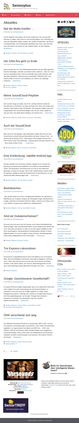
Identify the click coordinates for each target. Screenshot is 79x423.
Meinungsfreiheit (17, 307)
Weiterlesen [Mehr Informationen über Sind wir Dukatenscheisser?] (41, 235)
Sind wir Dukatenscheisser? (21, 216)
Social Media (37, 117)
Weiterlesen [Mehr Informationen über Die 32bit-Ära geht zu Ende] (17, 81)
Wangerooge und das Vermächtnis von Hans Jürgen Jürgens (64, 115)
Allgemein (14, 53)
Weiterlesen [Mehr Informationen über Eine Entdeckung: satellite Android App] (35, 175)
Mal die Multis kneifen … (19, 28)
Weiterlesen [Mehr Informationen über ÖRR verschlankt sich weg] (17, 337)
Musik (24, 117)
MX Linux (8, 87)
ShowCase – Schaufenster (65, 240)
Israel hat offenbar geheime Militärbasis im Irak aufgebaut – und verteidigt (66, 68)
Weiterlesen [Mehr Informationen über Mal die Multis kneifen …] (8, 48)
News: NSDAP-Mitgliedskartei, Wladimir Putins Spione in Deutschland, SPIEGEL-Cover (64, 60)
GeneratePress (48, 420)
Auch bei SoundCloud (17, 125)
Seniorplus (21, 5)
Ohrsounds (30, 117)
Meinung (25, 53)
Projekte (25, 85)
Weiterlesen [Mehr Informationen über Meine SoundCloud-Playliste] (49, 113)
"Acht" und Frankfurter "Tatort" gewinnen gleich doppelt (64, 195)
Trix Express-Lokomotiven (20, 248)
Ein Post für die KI (62, 229)
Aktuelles (8, 53)
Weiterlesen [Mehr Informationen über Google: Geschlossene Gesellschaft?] (25, 300)
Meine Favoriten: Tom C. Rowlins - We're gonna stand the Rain (66, 284)
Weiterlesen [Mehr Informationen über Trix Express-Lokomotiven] (50, 266)
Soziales (30, 53)
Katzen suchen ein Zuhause (66, 175)
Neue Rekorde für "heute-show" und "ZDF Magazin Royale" (65, 214)
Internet (20, 53)
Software (14, 87)
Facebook (70, 256)
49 (11, 351)
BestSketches (12, 188)
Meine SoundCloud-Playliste (21, 95)
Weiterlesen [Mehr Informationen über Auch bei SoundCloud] (30, 143)
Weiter (16, 351)
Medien (20, 117)
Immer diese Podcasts (64, 231)
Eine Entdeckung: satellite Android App (28, 155)
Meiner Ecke (54, 385)
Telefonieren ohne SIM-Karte (66, 238)
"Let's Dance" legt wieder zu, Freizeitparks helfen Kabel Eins (66, 208)
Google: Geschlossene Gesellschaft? (27, 278)
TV (16, 343)
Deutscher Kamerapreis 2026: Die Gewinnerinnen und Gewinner (66, 201)
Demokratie (8, 307)
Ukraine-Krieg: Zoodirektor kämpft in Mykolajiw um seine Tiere (66, 83)
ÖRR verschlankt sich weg (20, 315)
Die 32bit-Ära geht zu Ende (20, 61)
